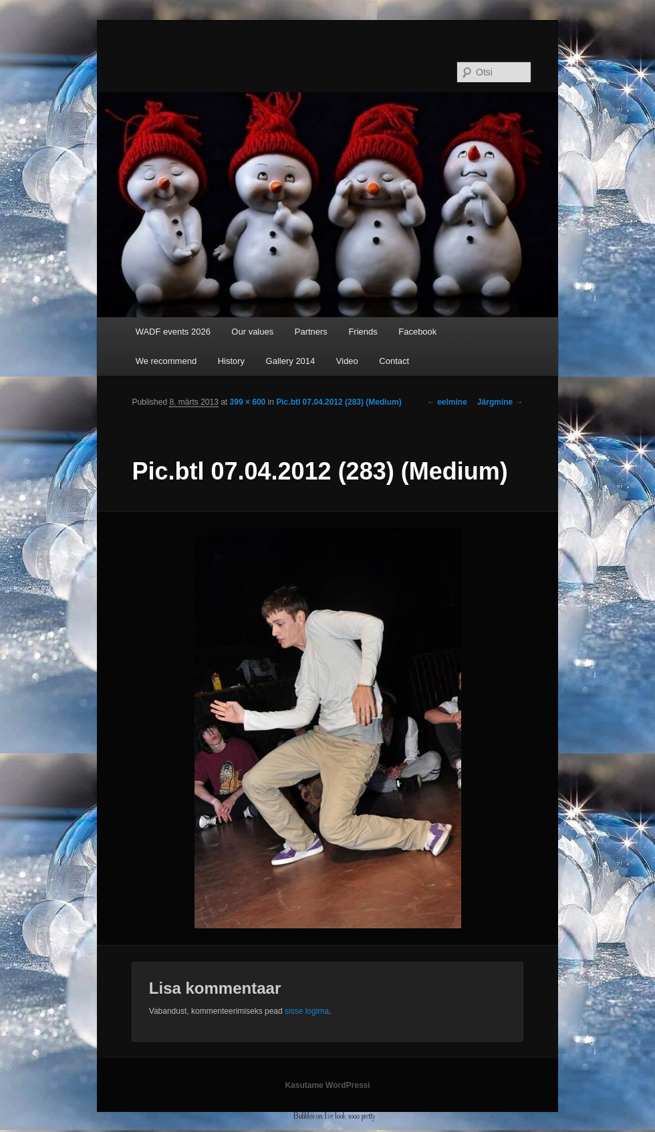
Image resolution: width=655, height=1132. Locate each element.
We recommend (166, 361)
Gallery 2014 (290, 361)
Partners (311, 332)
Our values (252, 332)
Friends (362, 332)
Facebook (417, 332)
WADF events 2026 (173, 332)
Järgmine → (500, 402)
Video (347, 361)
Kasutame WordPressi (327, 1085)
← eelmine (447, 402)
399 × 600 (248, 402)
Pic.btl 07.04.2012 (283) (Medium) (338, 402)
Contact (394, 361)
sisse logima (307, 1011)
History (231, 361)
